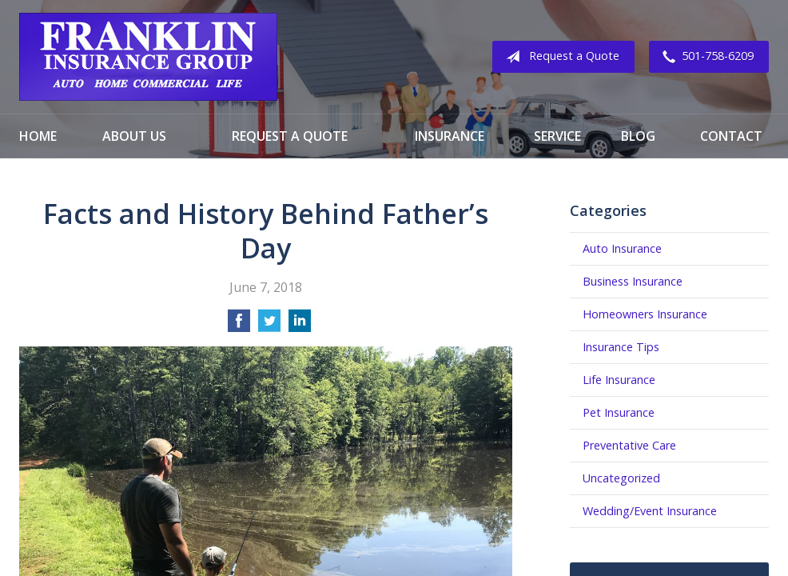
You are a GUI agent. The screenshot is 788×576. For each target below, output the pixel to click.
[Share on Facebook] (239, 325)
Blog (638, 136)
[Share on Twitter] (269, 325)
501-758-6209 (705, 56)
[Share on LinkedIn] (300, 325)
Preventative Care (629, 445)
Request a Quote (559, 56)
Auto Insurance (622, 248)
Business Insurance (633, 281)
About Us (134, 136)
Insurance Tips (621, 346)
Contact (731, 136)
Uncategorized (621, 478)
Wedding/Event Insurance (650, 510)
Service (557, 136)
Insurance (449, 136)
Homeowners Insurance (645, 314)
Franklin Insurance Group (148, 57)
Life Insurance (619, 379)
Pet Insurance (619, 412)
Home (38, 136)
